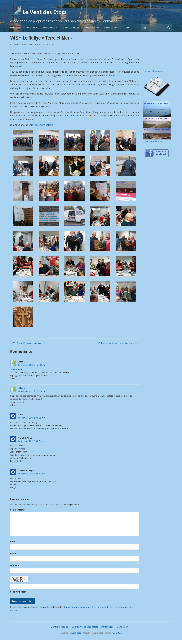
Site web (14, 565)
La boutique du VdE (70, 27)
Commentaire (17, 509)
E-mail (13, 553)
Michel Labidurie (20, 44)
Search (168, 28)
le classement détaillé (42, 124)
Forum (126, 27)
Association (15, 27)
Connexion (122, 626)
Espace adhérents (111, 27)
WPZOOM (117, 633)
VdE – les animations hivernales (118, 343)
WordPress (76, 633)
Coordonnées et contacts (85, 626)
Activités (31, 27)
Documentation (48, 27)
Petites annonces (91, 27)
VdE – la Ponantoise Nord (26, 343)
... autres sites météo (153, 71)
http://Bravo (15, 369)
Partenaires (107, 626)
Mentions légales (59, 626)
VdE (31, 44)
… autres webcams (152, 141)
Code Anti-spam (18, 591)
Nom (12, 541)
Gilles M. (22, 388)
